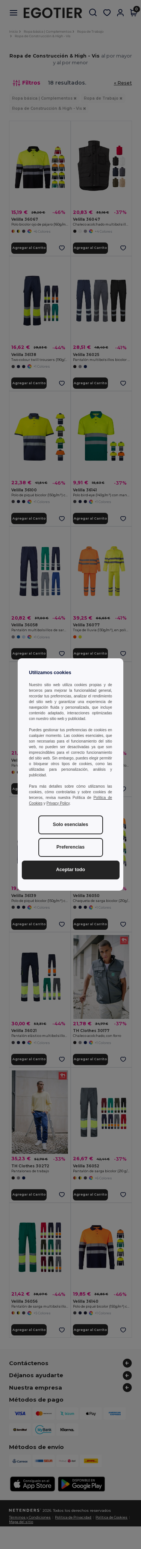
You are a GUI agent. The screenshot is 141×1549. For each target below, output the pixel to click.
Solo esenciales (70, 824)
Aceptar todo (70, 869)
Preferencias (70, 847)
